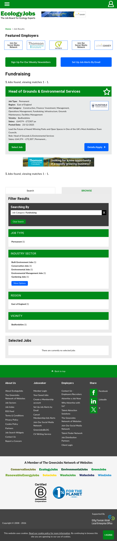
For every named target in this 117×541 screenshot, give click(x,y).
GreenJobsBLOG (41, 429)
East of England (20, 304)
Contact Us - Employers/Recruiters (72, 392)
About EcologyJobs (14, 391)
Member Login (40, 391)
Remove (104, 212)
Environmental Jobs (22, 269)
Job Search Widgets (14, 432)
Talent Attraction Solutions (69, 412)
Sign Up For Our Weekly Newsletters (30, 62)
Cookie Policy (11, 424)
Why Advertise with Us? (71, 404)
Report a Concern (13, 441)
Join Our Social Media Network (44, 424)
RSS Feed (9, 411)
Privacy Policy (11, 419)
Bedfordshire (19, 324)
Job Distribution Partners (69, 439)
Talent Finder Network (72, 433)
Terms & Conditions (14, 415)
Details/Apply (94, 147)
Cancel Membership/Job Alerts (44, 416)
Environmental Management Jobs (28, 273)
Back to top (60, 371)
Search (30, 190)
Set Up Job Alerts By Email (86, 62)
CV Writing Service (42, 434)
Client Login (67, 445)
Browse (87, 190)
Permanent (18, 241)
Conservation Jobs (21, 265)
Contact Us (10, 436)
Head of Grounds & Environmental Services (44, 91)
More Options (20, 283)
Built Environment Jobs (23, 262)
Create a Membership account (44, 401)
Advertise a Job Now (71, 398)
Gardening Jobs (20, 276)
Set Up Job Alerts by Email (43, 409)
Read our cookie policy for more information (49, 533)
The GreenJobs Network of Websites (15, 397)
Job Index (9, 407)
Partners (9, 428)
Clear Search (18, 221)
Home (8, 29)
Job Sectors (10, 402)
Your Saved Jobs (41, 395)
